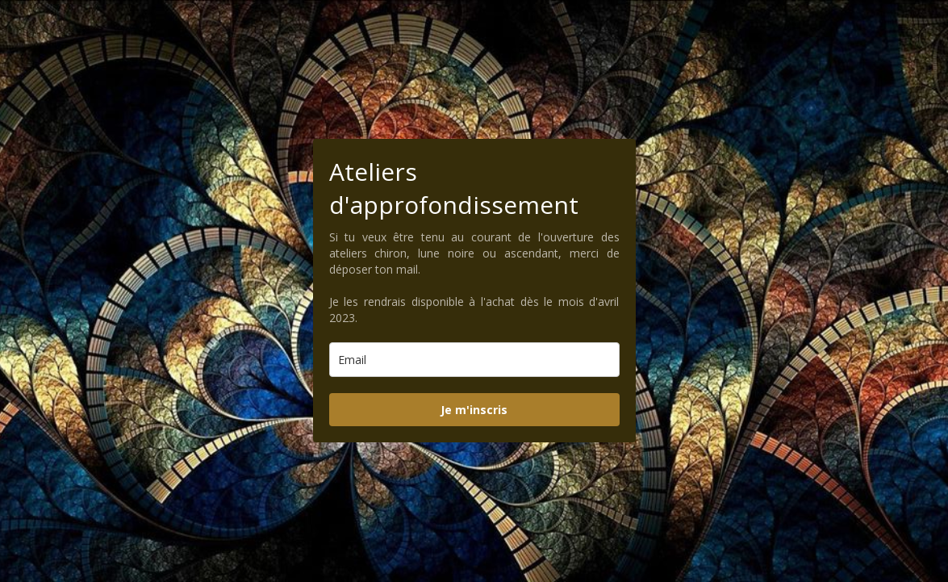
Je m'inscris (474, 409)
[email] (474, 359)
